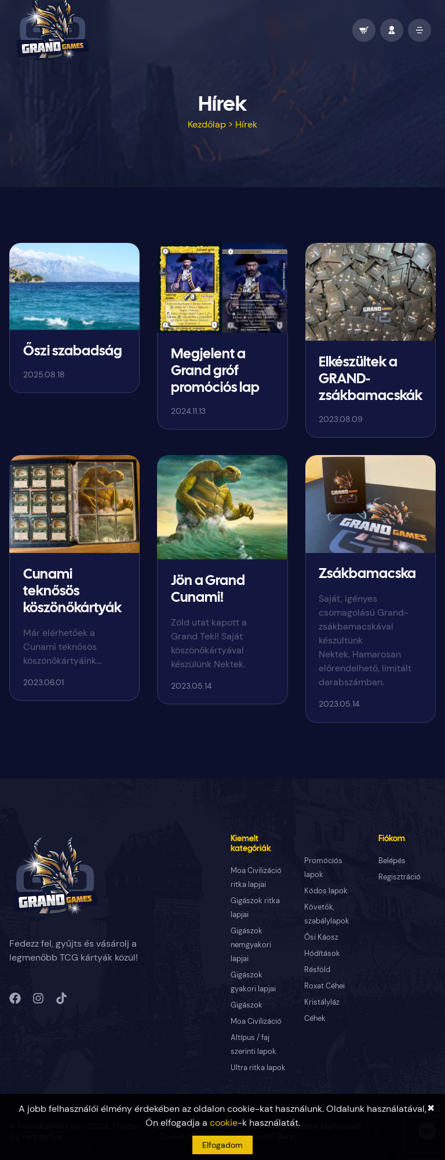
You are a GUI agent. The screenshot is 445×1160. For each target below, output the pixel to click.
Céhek (315, 1018)
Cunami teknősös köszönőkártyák (72, 591)
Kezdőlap (207, 124)
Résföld (317, 969)
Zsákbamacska (367, 574)
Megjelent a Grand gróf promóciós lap (215, 371)
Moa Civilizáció (256, 1021)
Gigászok (246, 1005)
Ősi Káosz (321, 937)
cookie (224, 1123)
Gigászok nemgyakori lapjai (251, 944)
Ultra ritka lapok (258, 1067)
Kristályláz (322, 1002)
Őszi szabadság (72, 351)
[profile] (391, 30)
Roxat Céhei (324, 986)
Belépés (392, 861)
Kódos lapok (326, 891)
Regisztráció (399, 877)
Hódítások (322, 953)
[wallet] (363, 30)
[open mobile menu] (419, 30)
